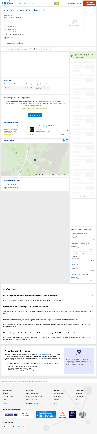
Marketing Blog (58, 393)
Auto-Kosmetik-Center (78, 274)
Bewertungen (22, 49)
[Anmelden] (72, 3)
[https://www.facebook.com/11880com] (5, 426)
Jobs (4, 400)
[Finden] (57, 3)
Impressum (79, 393)
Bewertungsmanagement (34, 396)
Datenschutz (80, 396)
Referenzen (57, 396)
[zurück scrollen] (2, 49)
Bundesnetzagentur (42, 354)
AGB (77, 400)
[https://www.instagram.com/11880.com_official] (9, 426)
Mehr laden (82, 196)
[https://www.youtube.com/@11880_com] (23, 426)
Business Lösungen (32, 403)
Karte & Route (35, 49)
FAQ (55, 403)
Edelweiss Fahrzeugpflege (79, 233)
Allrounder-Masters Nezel (12, 126)
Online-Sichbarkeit (32, 393)
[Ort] (46, 3)
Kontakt (46, 49)
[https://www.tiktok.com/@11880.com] (14, 426)
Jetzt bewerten (35, 115)
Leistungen (10, 49)
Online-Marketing (31, 400)
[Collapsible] (92, 295)
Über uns (5, 393)
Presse (5, 403)
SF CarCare (75, 264)
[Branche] (26, 3)
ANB (77, 403)
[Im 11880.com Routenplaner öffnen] (63, 140)
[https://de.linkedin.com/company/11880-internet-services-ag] (19, 426)
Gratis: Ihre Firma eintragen (89, 3)
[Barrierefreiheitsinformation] (78, 3)
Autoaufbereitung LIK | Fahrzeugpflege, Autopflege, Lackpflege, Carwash (82, 254)
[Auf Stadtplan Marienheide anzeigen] (67, 140)
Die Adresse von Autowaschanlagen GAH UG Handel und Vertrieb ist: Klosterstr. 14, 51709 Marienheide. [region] (33, 300)
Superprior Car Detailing (79, 244)
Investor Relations (8, 396)
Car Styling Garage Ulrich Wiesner (47, 126)
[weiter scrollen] (94, 49)
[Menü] (81, 3)
